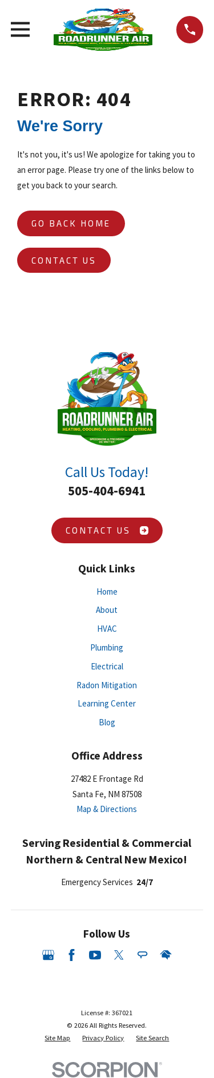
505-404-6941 (107, 491)
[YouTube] (95, 955)
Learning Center (107, 703)
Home (107, 591)
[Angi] (142, 955)
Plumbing (106, 647)
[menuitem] (57, 1038)
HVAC (107, 628)
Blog (107, 722)
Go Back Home (71, 223)
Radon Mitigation (106, 685)
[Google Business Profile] (48, 955)
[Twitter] (119, 955)
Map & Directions (106, 809)
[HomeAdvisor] (166, 955)
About (107, 609)
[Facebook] (72, 955)
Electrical (107, 666)
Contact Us (63, 260)
